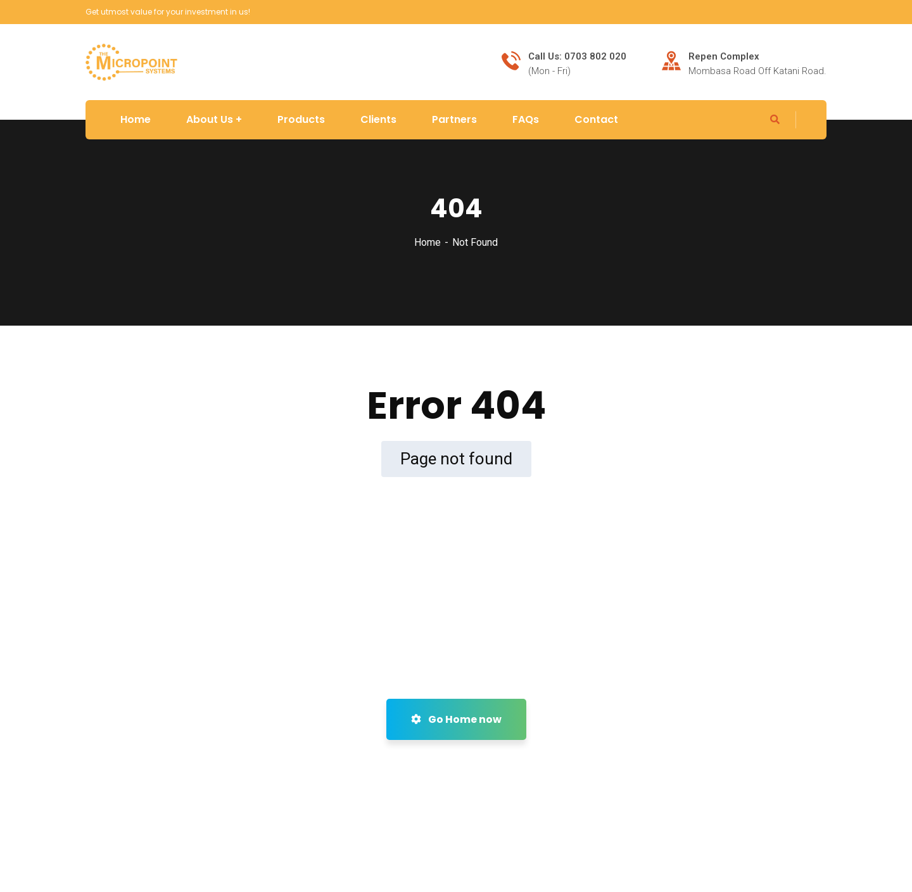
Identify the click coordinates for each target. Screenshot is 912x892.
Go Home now (456, 719)
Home (427, 242)
